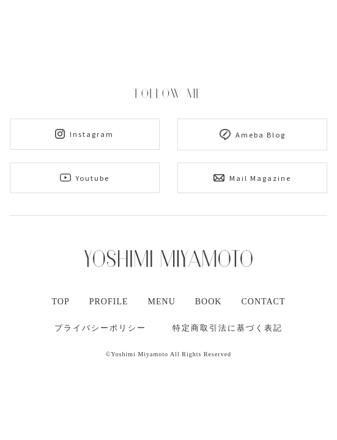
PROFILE (108, 301)
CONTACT (263, 301)
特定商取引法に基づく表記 (227, 327)
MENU (162, 301)
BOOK (208, 301)
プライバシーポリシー (100, 327)
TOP (61, 301)
